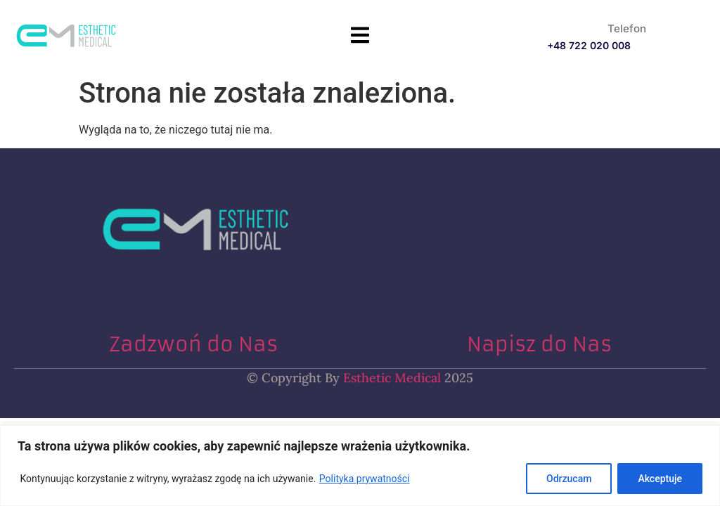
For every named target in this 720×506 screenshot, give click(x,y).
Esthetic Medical (390, 378)
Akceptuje (660, 478)
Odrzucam (568, 478)
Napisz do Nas (539, 344)
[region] (360, 465)
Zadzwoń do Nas (193, 344)
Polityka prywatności (364, 478)
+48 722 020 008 (589, 45)
